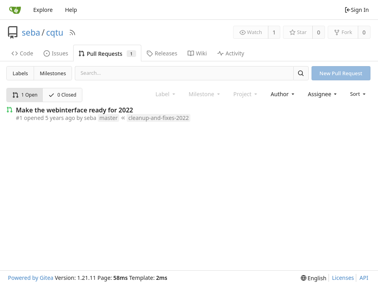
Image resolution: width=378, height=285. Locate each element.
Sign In (356, 9)
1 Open (25, 94)
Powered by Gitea (30, 277)
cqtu (54, 32)
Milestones (53, 73)
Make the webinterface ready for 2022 (74, 110)
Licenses (343, 277)
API (363, 277)
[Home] (15, 10)
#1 (19, 118)
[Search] (300, 73)
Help (71, 9)
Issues (56, 53)
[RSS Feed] (72, 32)
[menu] (358, 93)
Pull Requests (107, 53)
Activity (230, 53)
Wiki (197, 53)
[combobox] (283, 94)
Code (22, 53)
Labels (20, 73)
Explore (43, 9)
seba (31, 32)
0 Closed (62, 94)
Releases (161, 53)
